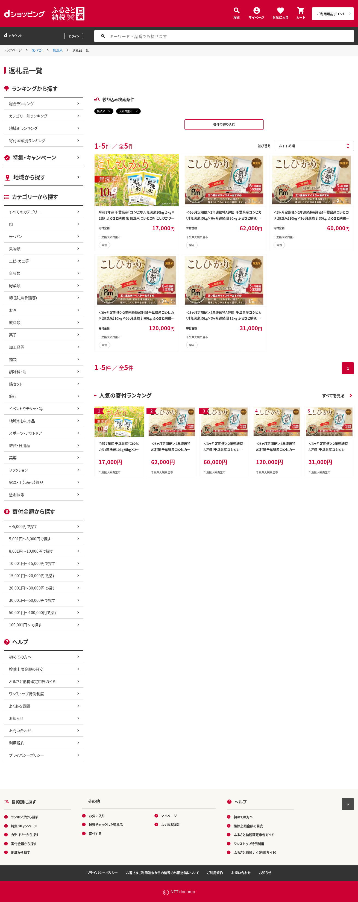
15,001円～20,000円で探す (32, 575)
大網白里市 (126, 111)
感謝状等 (16, 494)
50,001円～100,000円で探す (33, 612)
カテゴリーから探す (25, 834)
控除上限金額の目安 (26, 669)
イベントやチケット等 (26, 408)
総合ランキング (21, 103)
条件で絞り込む (224, 124)
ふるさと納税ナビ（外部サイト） (255, 852)
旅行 (13, 396)
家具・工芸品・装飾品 (26, 482)
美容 (13, 457)
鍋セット (15, 384)
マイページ (256, 17)
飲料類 (14, 322)
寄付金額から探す (24, 843)
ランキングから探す (25, 817)
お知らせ (16, 718)
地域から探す (29, 177)
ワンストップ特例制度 (26, 693)
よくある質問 (19, 706)
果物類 (14, 248)
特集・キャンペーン (34, 157)
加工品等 (16, 347)
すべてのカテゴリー (25, 211)
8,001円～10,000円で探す (31, 551)
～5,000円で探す (23, 526)
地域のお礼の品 (22, 420)
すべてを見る (333, 395)
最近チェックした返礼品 (106, 824)
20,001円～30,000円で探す (32, 588)
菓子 (13, 334)
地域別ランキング (23, 128)
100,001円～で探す (25, 624)
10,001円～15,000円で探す (32, 563)
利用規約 (16, 742)
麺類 (13, 359)
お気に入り (280, 17)
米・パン (37, 50)
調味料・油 (17, 371)
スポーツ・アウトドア (25, 433)
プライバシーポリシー (26, 755)
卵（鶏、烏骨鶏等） (23, 297)
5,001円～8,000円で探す (30, 538)
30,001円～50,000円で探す (32, 600)
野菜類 (14, 285)
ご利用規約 (215, 872)
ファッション (18, 470)
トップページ (13, 50)
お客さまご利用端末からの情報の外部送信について (162, 872)
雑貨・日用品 (19, 445)
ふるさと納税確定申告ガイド (32, 681)
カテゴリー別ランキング (28, 116)
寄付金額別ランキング (27, 140)
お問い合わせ (20, 730)
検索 (236, 17)
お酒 (12, 310)
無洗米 (58, 50)
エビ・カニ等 (19, 261)
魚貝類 (14, 273)
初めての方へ (20, 656)
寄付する (95, 833)
